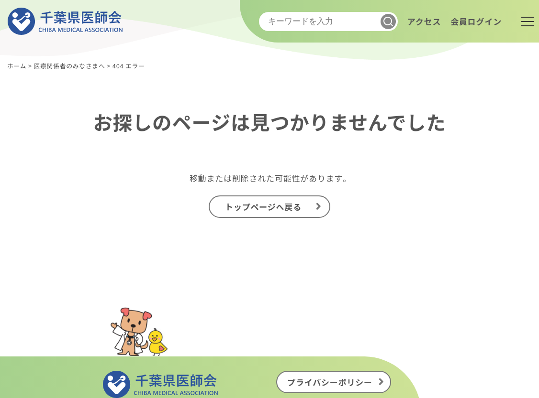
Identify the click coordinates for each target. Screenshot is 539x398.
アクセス (424, 21)
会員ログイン (476, 21)
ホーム (16, 65)
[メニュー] (527, 21)
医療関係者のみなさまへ (69, 65)
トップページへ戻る (263, 207)
